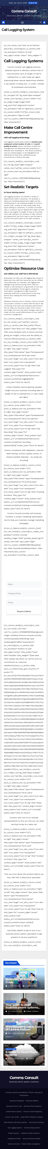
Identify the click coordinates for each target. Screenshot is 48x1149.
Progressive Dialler (14, 1138)
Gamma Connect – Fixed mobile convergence (24, 1144)
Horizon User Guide (12, 1117)
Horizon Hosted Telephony (32, 1111)
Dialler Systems (13, 1133)
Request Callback (24, 611)
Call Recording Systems (32, 1128)
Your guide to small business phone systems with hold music (22, 1007)
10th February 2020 (16, 1058)
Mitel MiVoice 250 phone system (15, 1122)
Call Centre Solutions (36, 1122)
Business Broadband (17, 1101)
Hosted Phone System (14, 1111)
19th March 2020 (15, 1011)
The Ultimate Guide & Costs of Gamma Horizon (24, 1028)
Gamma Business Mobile (31, 1138)
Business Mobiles (32, 1101)
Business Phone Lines (14, 1106)
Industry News (11, 1001)
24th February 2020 (16, 1033)
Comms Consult (24, 11)
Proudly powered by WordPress (17, 1092)
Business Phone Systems (32, 1106)
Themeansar (24, 1095)
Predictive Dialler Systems (30, 1133)
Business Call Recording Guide (21, 981)
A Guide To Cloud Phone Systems (22, 1053)
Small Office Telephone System (32, 1117)
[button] (40, 22)
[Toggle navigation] (22, 22)
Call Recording (11, 976)
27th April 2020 (14, 986)
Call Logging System (15, 1128)
